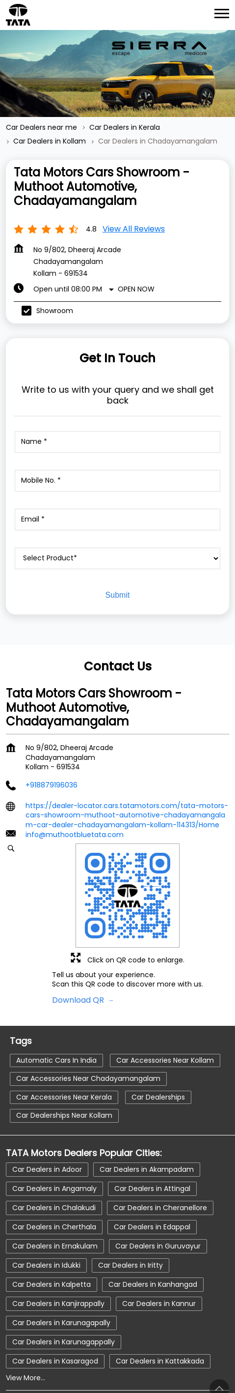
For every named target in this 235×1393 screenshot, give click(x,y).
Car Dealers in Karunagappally (63, 1288)
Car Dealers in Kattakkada (160, 1307)
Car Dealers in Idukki (46, 1212)
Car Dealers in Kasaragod (55, 1307)
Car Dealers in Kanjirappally (58, 1250)
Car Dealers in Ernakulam (55, 1192)
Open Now (136, 236)
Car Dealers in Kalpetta (51, 1231)
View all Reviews (134, 175)
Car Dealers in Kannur (159, 1250)
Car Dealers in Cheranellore (160, 1154)
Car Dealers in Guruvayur (158, 1192)
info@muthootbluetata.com (75, 781)
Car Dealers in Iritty (130, 1212)
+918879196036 (52, 731)
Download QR (79, 946)
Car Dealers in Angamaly (54, 1135)
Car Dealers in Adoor (47, 1116)
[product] (117, 505)
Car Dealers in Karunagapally (61, 1269)
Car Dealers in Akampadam (147, 1116)
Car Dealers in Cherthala (54, 1173)
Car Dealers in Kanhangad (152, 1231)
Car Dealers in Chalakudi (54, 1154)
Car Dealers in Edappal (152, 1173)
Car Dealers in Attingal (152, 1135)
